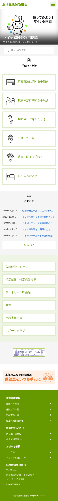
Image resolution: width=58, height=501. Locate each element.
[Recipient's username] (31, 50)
